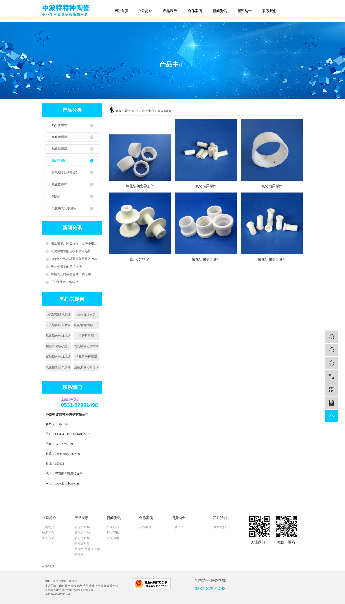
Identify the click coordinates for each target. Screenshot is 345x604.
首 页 (135, 111)
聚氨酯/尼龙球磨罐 (64, 172)
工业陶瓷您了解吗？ (65, 282)
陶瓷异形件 (59, 160)
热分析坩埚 (59, 125)
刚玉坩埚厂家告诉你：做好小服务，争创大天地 (75, 243)
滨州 (97, 585)
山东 (61, 585)
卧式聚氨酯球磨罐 (58, 314)
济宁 (85, 585)
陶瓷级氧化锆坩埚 (86, 346)
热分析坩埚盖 (86, 314)
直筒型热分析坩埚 (58, 356)
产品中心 (148, 111)
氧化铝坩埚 (59, 137)
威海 (103, 585)
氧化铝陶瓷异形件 (58, 367)
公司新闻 (113, 527)
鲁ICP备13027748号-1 (57, 594)
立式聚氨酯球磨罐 (58, 325)
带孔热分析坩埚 (86, 356)
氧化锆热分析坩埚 (58, 335)
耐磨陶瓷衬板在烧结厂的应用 (71, 274)
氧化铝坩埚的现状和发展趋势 (71, 251)
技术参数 (48, 532)
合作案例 (196, 11)
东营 (115, 585)
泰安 (73, 585)
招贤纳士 (246, 11)
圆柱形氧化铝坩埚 (86, 367)
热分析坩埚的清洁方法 (66, 266)
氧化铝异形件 (272, 186)
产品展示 (171, 11)
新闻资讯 (221, 11)
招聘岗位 (177, 527)
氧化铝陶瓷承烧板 (64, 208)
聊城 (91, 585)
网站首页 (121, 11)
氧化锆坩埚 (59, 149)
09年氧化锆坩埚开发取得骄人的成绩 (75, 259)
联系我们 (270, 11)
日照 (109, 585)
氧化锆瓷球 (59, 184)
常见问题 (113, 538)
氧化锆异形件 (206, 186)
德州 (79, 585)
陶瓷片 (56, 196)
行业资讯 (113, 532)
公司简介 (146, 11)
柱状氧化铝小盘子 (58, 346)
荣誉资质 (48, 538)
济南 (67, 585)
